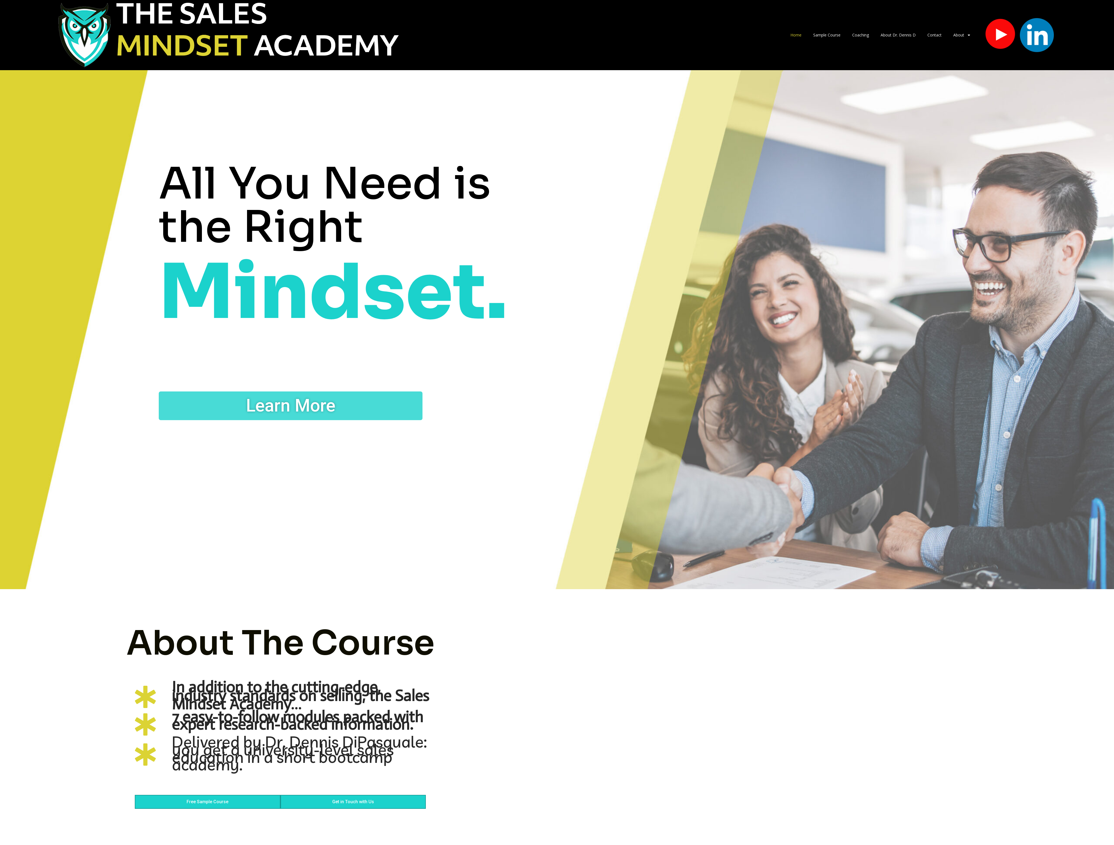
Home (796, 35)
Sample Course (827, 35)
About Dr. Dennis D (898, 35)
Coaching (860, 35)
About (962, 35)
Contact (934, 35)
